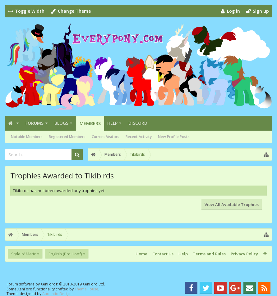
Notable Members (27, 136)
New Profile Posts (174, 136)
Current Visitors (105, 136)
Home (141, 254)
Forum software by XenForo (56, 284)
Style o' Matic (23, 254)
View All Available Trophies (232, 204)
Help (112, 123)
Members (90, 123)
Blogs (61, 123)
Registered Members (67, 136)
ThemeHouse (86, 289)
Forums (34, 123)
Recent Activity (139, 136)
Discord (137, 123)
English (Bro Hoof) (65, 254)
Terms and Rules (209, 254)
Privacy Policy (244, 254)
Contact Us (162, 254)
